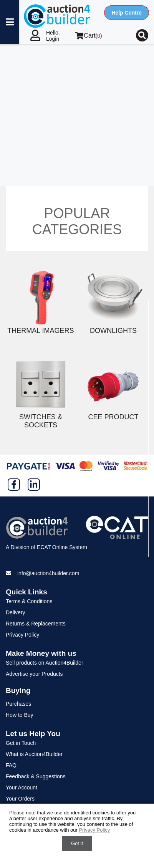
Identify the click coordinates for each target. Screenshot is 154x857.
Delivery (15, 612)
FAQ (11, 765)
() (88, 35)
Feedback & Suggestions (36, 776)
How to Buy (19, 715)
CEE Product (113, 417)
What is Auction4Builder (34, 754)
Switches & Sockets (40, 421)
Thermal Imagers (40, 330)
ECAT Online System (62, 547)
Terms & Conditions (29, 601)
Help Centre (126, 13)
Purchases (18, 704)
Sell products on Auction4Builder (44, 663)
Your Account (21, 787)
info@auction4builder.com (48, 573)
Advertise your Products (34, 674)
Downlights (113, 330)
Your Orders (20, 799)
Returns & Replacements (36, 623)
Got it (77, 843)
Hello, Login (53, 36)
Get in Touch (21, 743)
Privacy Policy (22, 635)
